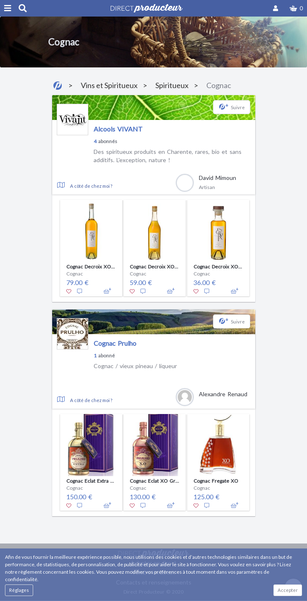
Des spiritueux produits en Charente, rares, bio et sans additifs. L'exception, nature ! (168, 155)
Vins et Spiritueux (109, 85)
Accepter (288, 590)
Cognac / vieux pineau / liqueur (135, 365)
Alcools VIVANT (118, 129)
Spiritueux (172, 85)
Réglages (19, 590)
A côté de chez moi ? (91, 186)
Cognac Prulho (115, 343)
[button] (296, 8)
